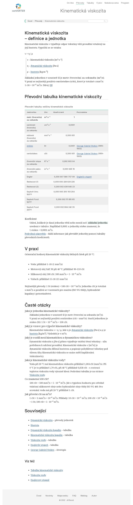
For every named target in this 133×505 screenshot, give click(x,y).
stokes (30, 146)
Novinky (49, 495)
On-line (70, 3)
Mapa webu (62, 495)
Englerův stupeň (84, 177)
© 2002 (62, 500)
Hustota (35, 425)
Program (125, 3)
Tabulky (90, 3)
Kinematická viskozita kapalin (46, 435)
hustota (35, 71)
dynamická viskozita (41, 65)
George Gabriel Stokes (87, 146)
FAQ (74, 495)
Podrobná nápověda (35, 233)
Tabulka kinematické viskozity (47, 470)
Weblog (83, 495)
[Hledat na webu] (97, 21)
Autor (94, 495)
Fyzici (99, 3)
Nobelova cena (112, 3)
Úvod (30, 21)
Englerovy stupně (40, 480)
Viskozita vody (37, 375)
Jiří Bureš (70, 500)
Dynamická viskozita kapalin (46, 430)
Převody (38, 21)
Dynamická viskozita (42, 420)
